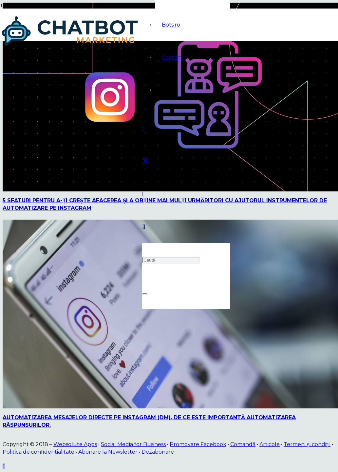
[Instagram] (143, 194)
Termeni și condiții (307, 444)
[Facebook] (143, 128)
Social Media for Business (133, 444)
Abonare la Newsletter (108, 452)
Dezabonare (157, 452)
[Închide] (144, 294)
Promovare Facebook (198, 444)
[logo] (71, 46)
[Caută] (171, 260)
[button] (143, 227)
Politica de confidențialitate (38, 452)
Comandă (242, 444)
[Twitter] (145, 161)
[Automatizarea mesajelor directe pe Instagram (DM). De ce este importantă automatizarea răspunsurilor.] (170, 406)
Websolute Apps (75, 444)
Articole (269, 444)
